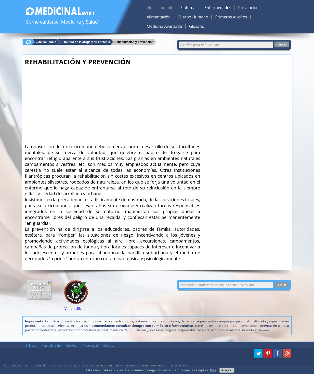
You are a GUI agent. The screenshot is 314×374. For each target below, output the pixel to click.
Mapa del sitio (51, 346)
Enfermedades (218, 7)
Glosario (196, 26)
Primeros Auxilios (231, 17)
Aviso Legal (90, 346)
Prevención (248, 7)
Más (213, 370)
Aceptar (227, 370)
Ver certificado (76, 308)
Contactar (110, 346)
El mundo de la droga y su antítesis (85, 41)
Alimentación (159, 17)
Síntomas (188, 7)
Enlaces (31, 346)
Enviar (281, 284)
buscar (282, 44)
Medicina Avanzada (164, 26)
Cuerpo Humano (193, 17)
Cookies (71, 346)
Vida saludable (160, 7)
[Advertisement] (112, 103)
